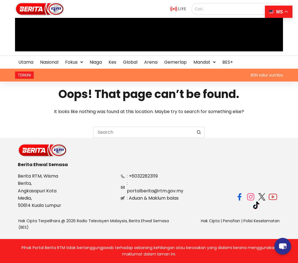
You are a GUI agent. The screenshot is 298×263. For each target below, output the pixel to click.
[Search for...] (143, 132)
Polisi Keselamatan (261, 221)
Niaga (96, 62)
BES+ (227, 62)
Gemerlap (175, 62)
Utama (25, 62)
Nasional (49, 62)
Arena (150, 62)
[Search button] (199, 132)
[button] (74, 62)
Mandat (204, 62)
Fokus (74, 62)
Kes (112, 62)
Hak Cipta (210, 221)
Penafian (231, 221)
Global (130, 62)
